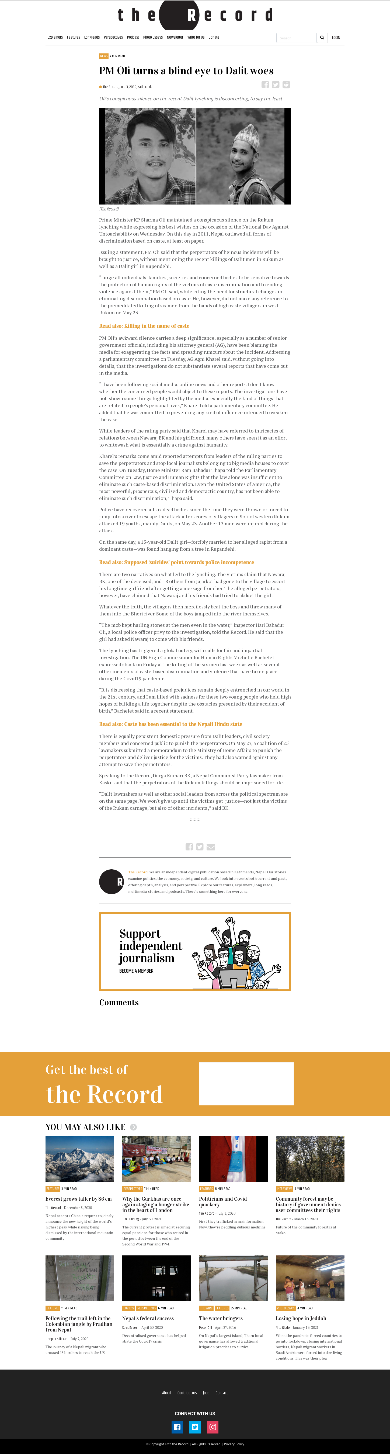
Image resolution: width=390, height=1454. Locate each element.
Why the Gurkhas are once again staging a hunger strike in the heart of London (155, 1204)
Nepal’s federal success (148, 1318)
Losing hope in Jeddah (301, 1318)
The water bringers (221, 1318)
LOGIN (336, 37)
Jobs (206, 1393)
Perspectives (113, 37)
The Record (138, 871)
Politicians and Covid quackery (223, 1202)
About (166, 1393)
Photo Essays (153, 37)
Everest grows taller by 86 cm (79, 1199)
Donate (214, 37)
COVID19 (128, 1308)
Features (73, 37)
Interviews (284, 1189)
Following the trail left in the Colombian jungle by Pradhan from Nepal (79, 1324)
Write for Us (195, 37)
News (103, 56)
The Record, (111, 87)
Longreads (92, 37)
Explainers (55, 37)
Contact (222, 1393)
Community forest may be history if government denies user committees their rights (308, 1204)
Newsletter (175, 37)
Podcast (133, 37)
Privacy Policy (234, 1444)
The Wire (206, 1308)
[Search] (296, 38)
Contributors (187, 1393)
